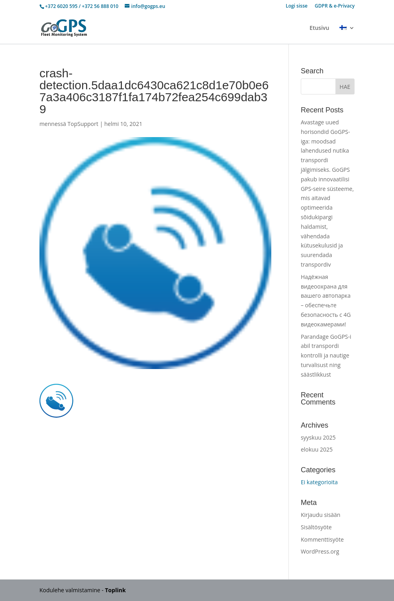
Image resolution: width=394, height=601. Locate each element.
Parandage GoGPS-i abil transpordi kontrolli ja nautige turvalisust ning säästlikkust (326, 355)
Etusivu (319, 28)
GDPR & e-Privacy (335, 6)
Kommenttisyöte (322, 539)
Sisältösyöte (316, 527)
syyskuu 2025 (318, 437)
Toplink (115, 590)
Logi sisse (297, 6)
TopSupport (83, 124)
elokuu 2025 (317, 449)
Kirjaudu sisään (321, 515)
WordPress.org (320, 551)
